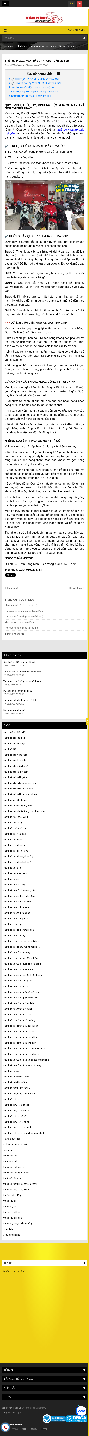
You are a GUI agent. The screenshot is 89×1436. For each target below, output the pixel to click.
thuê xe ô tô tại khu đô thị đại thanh (20, 1184)
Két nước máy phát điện (14, 710)
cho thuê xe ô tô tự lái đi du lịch (18, 1003)
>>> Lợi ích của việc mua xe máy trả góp (33, 87)
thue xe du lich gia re (13, 1167)
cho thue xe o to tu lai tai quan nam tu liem (24, 1048)
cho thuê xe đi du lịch (13, 822)
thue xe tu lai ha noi (12, 1212)
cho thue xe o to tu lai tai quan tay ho (21, 1054)
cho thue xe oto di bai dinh (16, 1077)
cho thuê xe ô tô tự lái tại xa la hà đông (22, 1065)
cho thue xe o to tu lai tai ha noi (18, 1031)
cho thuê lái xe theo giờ (14, 743)
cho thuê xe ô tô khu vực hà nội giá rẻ (21, 947)
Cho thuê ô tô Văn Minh (33, 1408)
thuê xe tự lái (9, 1206)
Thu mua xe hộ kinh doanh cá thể (21, 627)
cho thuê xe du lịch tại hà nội (17, 862)
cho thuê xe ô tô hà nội (14, 935)
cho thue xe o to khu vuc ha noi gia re (21, 941)
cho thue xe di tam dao (14, 834)
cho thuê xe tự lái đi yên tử (16, 1110)
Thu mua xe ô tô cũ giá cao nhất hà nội (24, 616)
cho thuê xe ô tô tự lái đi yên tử (18, 1009)
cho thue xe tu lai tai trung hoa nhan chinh (23, 1133)
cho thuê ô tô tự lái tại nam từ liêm (20, 794)
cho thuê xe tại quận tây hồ (16, 1088)
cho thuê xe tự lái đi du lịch (16, 1105)
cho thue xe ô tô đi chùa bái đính (19, 896)
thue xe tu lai (9, 1201)
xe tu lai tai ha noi (11, 1235)
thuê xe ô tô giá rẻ (12, 1178)
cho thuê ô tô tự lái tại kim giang (19, 789)
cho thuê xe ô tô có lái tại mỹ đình (19, 890)
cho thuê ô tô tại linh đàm (15, 772)
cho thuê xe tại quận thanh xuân (19, 1093)
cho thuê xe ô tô (11, 879)
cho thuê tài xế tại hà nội (15, 800)
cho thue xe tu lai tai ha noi (16, 1122)
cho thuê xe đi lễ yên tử (14, 828)
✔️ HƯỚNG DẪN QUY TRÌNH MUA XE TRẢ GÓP (36, 83)
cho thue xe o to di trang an (16, 913)
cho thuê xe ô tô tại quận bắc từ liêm (21, 992)
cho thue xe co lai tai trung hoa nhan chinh (24, 811)
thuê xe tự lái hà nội (12, 1218)
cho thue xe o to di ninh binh (17, 901)
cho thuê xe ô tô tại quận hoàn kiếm (20, 997)
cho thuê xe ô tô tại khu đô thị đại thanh (22, 975)
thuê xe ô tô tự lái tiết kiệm (16, 1189)
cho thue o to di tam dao (15, 760)
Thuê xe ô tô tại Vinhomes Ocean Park (24, 611)
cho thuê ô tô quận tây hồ (15, 766)
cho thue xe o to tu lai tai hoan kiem (20, 1037)
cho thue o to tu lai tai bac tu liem (19, 783)
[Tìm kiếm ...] (44, 38)
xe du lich (8, 1229)
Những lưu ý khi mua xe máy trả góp (31, 95)
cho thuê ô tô (9, 749)
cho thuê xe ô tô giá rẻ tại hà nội (18, 930)
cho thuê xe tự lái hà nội (15, 1116)
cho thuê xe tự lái (11, 1099)
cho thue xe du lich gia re (15, 845)
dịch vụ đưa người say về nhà (17, 1144)
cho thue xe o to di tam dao (16, 907)
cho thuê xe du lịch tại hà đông (18, 856)
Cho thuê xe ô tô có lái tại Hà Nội (21, 605)
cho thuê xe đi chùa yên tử (16, 817)
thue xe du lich (10, 1156)
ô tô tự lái (7, 1150)
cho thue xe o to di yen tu (15, 918)
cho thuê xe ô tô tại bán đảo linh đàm (21, 958)
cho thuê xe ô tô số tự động (16, 952)
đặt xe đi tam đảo (11, 1139)
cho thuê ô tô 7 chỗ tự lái (15, 755)
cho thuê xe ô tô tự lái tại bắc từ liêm (21, 1026)
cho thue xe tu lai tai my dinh (17, 1127)
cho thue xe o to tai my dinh (16, 986)
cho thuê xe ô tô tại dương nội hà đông (22, 964)
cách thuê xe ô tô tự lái (14, 732)
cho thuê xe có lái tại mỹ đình (17, 805)
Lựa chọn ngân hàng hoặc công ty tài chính (34, 91)
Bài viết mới (12, 588)
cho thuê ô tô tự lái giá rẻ (15, 777)
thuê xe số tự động (12, 1195)
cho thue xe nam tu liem (15, 873)
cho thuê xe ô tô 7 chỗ (14, 885)
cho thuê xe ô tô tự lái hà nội (17, 1014)
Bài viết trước (76, 588)
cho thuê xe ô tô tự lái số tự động (19, 1020)
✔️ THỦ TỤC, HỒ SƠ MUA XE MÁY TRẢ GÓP (35, 79)
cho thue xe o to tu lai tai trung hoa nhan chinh (26, 1060)
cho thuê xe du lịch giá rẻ (15, 851)
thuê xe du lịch (10, 1161)
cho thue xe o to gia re (14, 924)
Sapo (18, 1412)
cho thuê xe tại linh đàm (15, 1082)
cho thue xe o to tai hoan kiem (18, 969)
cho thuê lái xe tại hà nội (15, 738)
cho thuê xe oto (11, 1071)
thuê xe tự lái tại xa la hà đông (17, 1223)
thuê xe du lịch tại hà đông (16, 1172)
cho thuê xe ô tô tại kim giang (17, 981)
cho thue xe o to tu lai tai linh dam (19, 1043)
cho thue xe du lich (12, 839)
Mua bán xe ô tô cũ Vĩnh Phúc (19, 622)
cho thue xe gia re (12, 868)
